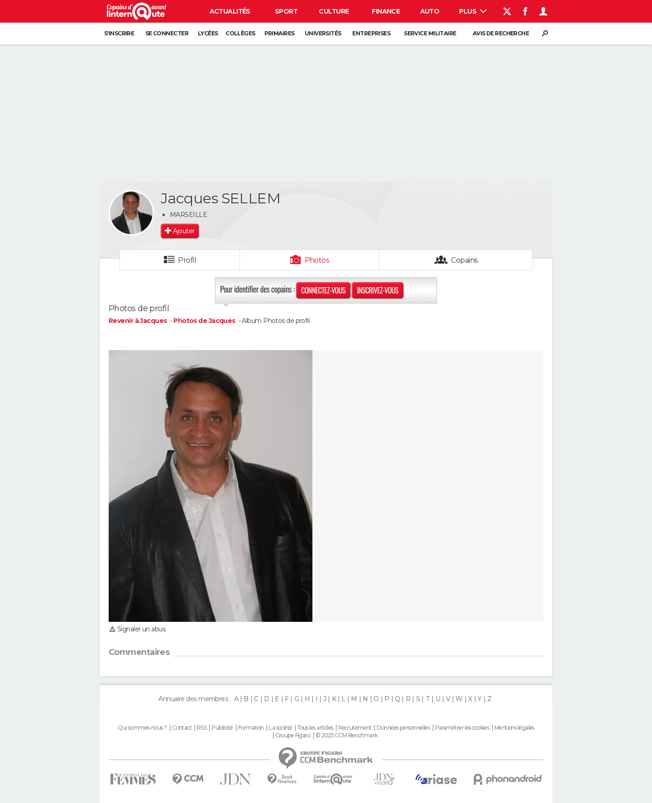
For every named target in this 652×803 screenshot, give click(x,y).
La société (280, 728)
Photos (317, 260)
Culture (334, 11)
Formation (251, 728)
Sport (286, 11)
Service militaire (430, 33)
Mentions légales (514, 728)
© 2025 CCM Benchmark (347, 735)
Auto (430, 11)
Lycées (208, 33)
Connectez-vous (323, 290)
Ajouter (183, 231)
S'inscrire (119, 33)
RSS (201, 728)
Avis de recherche (501, 33)
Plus (473, 11)
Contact (182, 728)
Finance (386, 11)
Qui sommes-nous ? (142, 728)
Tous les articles (315, 728)
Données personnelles (403, 728)
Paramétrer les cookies (462, 728)
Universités (323, 33)
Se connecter (166, 33)
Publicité (222, 728)
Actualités (230, 11)
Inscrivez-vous (377, 290)
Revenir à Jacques (138, 321)
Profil (187, 260)
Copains (464, 260)
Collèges (240, 33)
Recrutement (355, 728)
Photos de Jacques (204, 321)
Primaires (279, 33)
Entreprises (371, 33)
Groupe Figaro (293, 735)
